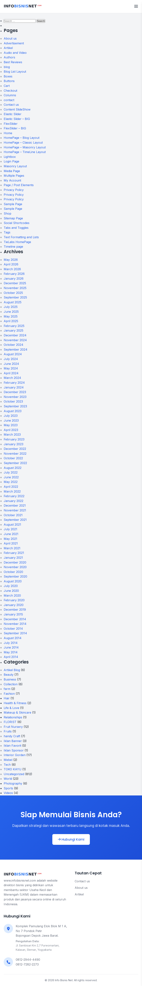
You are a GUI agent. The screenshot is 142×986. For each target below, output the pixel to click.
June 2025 (11, 311)
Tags (7, 232)
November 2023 (15, 397)
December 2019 (15, 609)
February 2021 (14, 553)
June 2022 (11, 477)
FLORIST (10, 722)
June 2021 (11, 534)
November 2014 (15, 624)
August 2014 (12, 638)
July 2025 (11, 307)
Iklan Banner (13, 741)
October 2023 (13, 401)
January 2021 (13, 557)
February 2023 (14, 439)
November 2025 (15, 288)
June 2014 (11, 647)
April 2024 (11, 373)
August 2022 (12, 468)
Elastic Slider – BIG (17, 119)
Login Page (11, 161)
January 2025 (13, 330)
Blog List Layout (15, 71)
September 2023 (15, 406)
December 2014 (15, 619)
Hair (7, 698)
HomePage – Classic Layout (23, 142)
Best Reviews (13, 62)
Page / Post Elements (19, 185)
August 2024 (13, 354)
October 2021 (13, 515)
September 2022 (15, 463)
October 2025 (13, 293)
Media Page (12, 171)
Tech (7, 764)
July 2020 (11, 586)
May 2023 (11, 425)
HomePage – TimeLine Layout (25, 152)
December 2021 (15, 505)
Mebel (8, 760)
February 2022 (14, 496)
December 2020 (15, 562)
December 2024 (15, 335)
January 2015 (13, 614)
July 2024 (11, 359)
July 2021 (10, 529)
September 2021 (15, 520)
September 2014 (15, 633)
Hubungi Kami (71, 839)
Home (8, 133)
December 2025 (15, 283)
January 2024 (14, 387)
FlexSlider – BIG (15, 128)
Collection (11, 684)
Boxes (8, 76)
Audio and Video (15, 53)
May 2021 (10, 539)
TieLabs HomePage (17, 242)
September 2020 (15, 576)
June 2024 (11, 364)
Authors (9, 57)
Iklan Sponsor (14, 750)
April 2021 (11, 543)
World (8, 778)
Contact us (11, 104)
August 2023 (12, 411)
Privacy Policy (14, 190)
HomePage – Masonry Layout (25, 147)
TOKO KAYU (12, 769)
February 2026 (14, 274)
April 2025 (11, 321)
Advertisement (14, 43)
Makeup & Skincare (17, 712)
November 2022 (15, 453)
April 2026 (11, 264)
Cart (7, 86)
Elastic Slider (12, 114)
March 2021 (12, 548)
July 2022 (11, 472)
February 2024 (14, 382)
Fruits (8, 731)
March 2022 (12, 491)
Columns (10, 95)
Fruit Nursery (13, 727)
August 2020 (13, 581)
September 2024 (15, 349)
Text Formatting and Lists (21, 237)
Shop (7, 213)
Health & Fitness (15, 703)
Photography (13, 783)
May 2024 (11, 368)
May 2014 (11, 652)
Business (10, 679)
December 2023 (15, 392)
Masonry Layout (15, 166)
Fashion (9, 693)
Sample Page (13, 204)
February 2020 (14, 600)
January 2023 (13, 444)
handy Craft (12, 736)
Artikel (8, 48)
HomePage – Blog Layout (21, 138)
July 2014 (11, 643)
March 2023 (12, 434)
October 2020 (13, 572)
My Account (12, 180)
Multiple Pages (14, 175)
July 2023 (11, 416)
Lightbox (10, 157)
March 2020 (12, 595)
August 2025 (12, 302)
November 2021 (15, 510)
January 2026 (13, 278)
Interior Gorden (15, 755)
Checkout (10, 90)
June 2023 (11, 420)
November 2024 (15, 340)
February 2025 (14, 326)
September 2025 (15, 297)
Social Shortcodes (16, 223)
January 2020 (13, 605)
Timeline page (13, 246)
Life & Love (11, 708)
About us (10, 38)
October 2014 (13, 628)
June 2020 (11, 591)
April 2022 (11, 486)
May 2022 (11, 482)
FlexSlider (11, 123)
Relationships (13, 717)
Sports (8, 788)
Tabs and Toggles (16, 228)
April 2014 (11, 657)
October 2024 (13, 345)
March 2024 (12, 378)
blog (7, 67)
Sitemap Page (13, 218)
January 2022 (13, 501)
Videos (8, 793)
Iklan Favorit (12, 745)
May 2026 (11, 260)
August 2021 (12, 524)
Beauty (8, 674)
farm (7, 689)
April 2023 (11, 430)
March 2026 (12, 269)
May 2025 (11, 316)
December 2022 (15, 449)
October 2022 (13, 458)
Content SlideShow (17, 109)
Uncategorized (14, 774)
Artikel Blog (12, 670)
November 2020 (15, 567)
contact (9, 100)
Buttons (9, 81)
